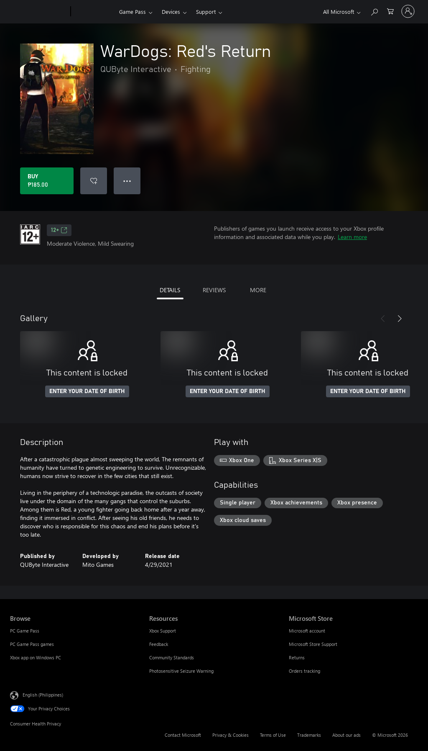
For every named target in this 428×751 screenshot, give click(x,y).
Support (206, 11)
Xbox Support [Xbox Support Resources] (162, 630)
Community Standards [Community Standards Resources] (171, 657)
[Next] (399, 318)
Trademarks (309, 735)
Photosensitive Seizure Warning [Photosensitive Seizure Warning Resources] (181, 671)
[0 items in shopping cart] (390, 11)
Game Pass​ (132, 11)
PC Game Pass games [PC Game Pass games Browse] (32, 644)
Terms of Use (273, 735)
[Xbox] (94, 11)
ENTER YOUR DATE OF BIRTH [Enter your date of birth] (87, 391)
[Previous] (382, 318)
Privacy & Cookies (230, 735)
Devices (171, 11)
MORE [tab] (258, 290)
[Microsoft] (38, 11)
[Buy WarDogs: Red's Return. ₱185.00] (47, 180)
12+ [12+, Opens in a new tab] (59, 230)
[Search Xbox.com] (374, 10)
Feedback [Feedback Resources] (158, 644)
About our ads (346, 735)
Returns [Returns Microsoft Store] (297, 657)
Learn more (352, 237)
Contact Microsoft (183, 735)
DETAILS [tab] (170, 290)
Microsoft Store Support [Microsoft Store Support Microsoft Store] (313, 644)
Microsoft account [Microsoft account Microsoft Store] (307, 630)
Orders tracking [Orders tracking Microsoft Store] (304, 671)
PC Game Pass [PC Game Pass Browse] (24, 630)
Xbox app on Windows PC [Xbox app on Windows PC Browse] (35, 657)
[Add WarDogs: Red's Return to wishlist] (93, 180)
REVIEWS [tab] (214, 290)
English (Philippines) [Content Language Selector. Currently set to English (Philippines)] (43, 694)
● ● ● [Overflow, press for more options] (127, 180)
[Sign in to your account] (408, 11)
